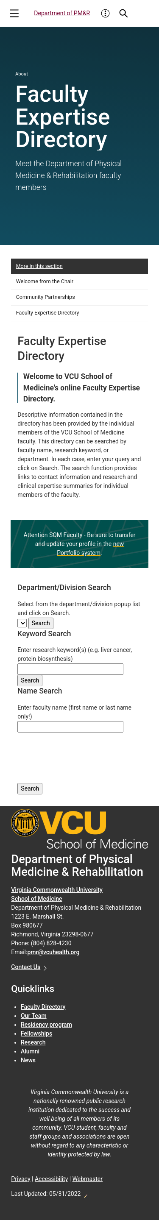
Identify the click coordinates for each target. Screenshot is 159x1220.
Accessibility (51, 1178)
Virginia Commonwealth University (57, 889)
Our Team (34, 1015)
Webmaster (88, 1178)
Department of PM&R (62, 13)
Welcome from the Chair (44, 281)
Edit (85, 1193)
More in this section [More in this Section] (39, 266)
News (28, 1060)
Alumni (30, 1051)
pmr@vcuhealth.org (53, 952)
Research (33, 1042)
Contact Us (25, 967)
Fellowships (36, 1033)
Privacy (20, 1178)
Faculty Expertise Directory (47, 312)
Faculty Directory (43, 1006)
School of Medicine (36, 898)
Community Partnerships (45, 297)
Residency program (46, 1024)
